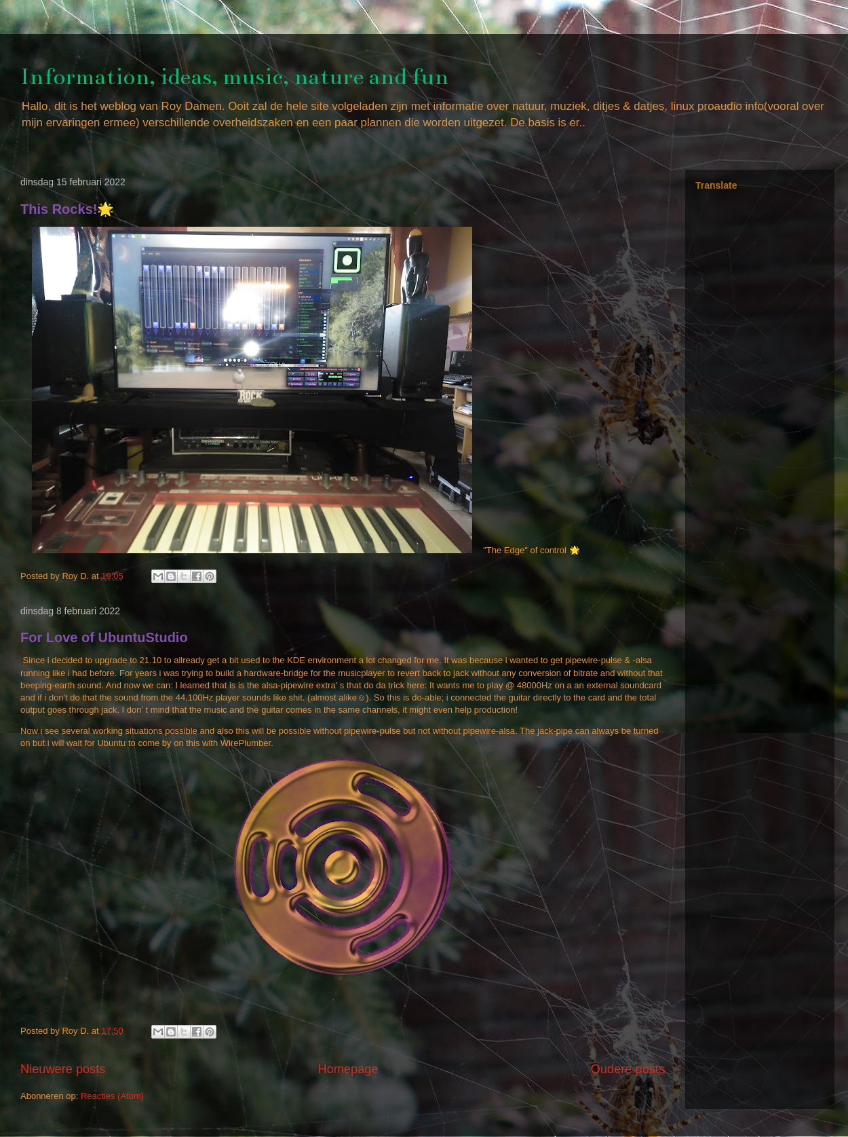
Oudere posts (628, 1069)
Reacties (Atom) (112, 1096)
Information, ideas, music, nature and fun (234, 76)
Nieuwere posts (62, 1069)
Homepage (348, 1069)
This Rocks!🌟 (67, 209)
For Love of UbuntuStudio (104, 637)
